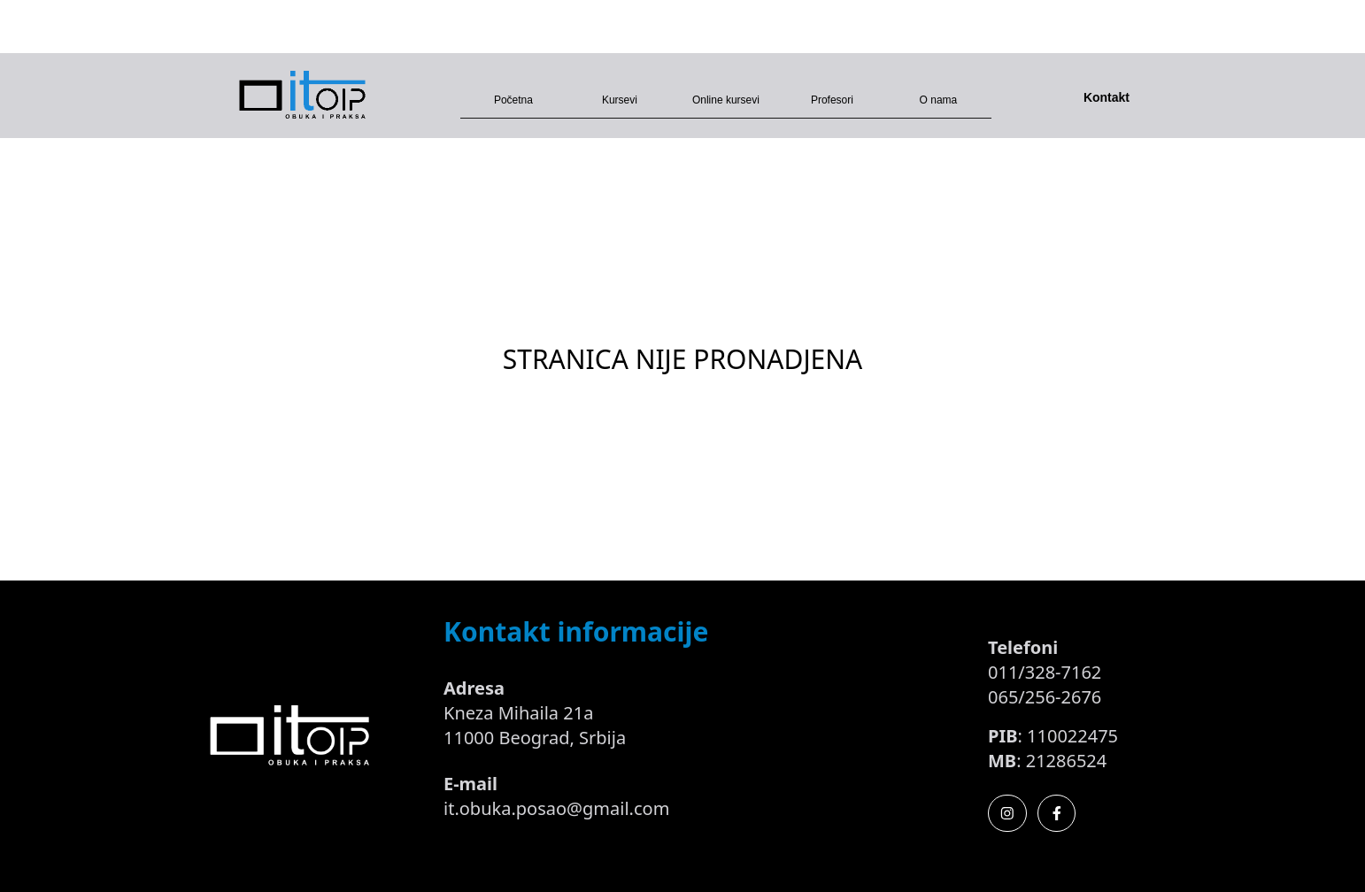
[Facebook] (1056, 813)
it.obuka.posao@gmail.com (556, 808)
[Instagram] (1007, 813)
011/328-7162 (1044, 672)
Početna (513, 100)
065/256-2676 (1044, 697)
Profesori (832, 100)
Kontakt (1107, 97)
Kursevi (619, 100)
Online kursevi (726, 100)
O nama (939, 100)
